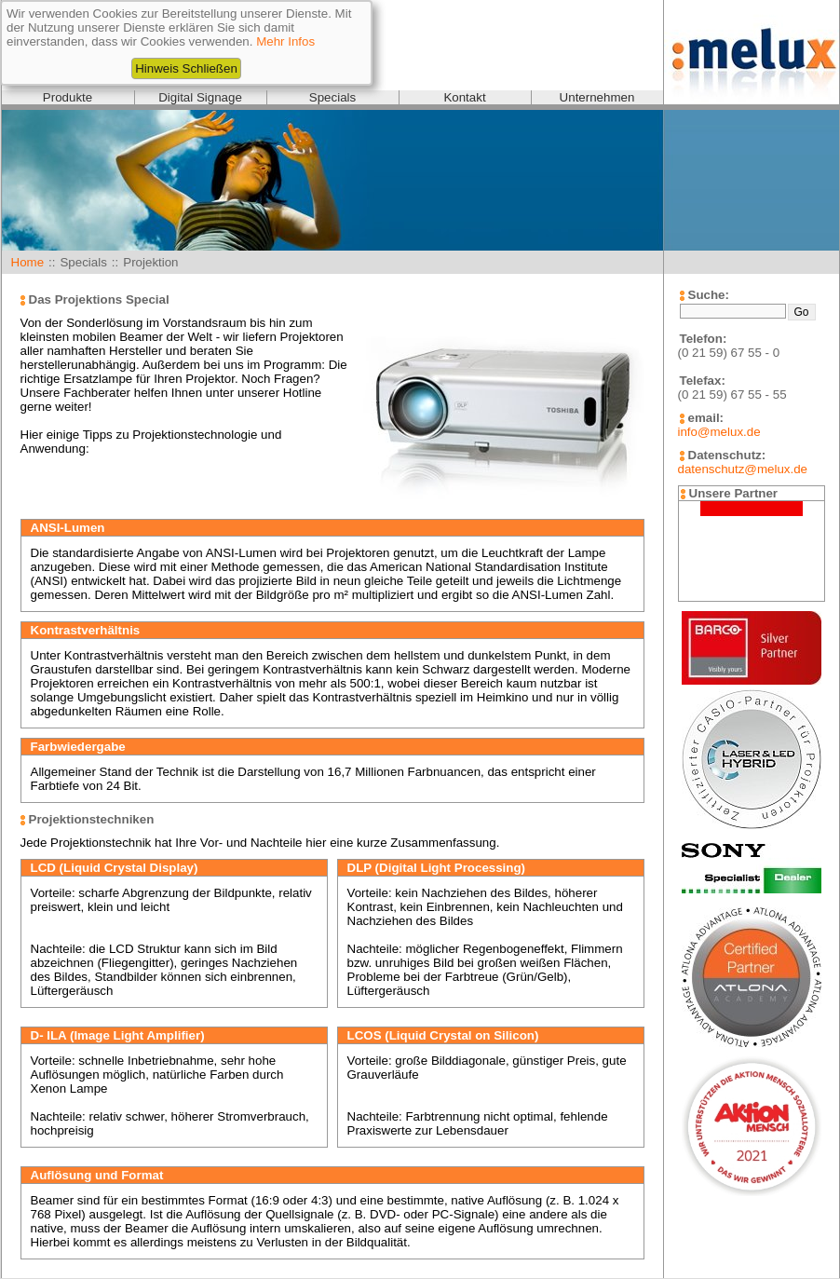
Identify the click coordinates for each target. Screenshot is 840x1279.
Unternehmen (597, 97)
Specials (332, 97)
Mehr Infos (285, 41)
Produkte (67, 97)
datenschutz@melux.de (742, 469)
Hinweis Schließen (186, 68)
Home (28, 262)
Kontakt (464, 97)
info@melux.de (719, 432)
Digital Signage (200, 97)
